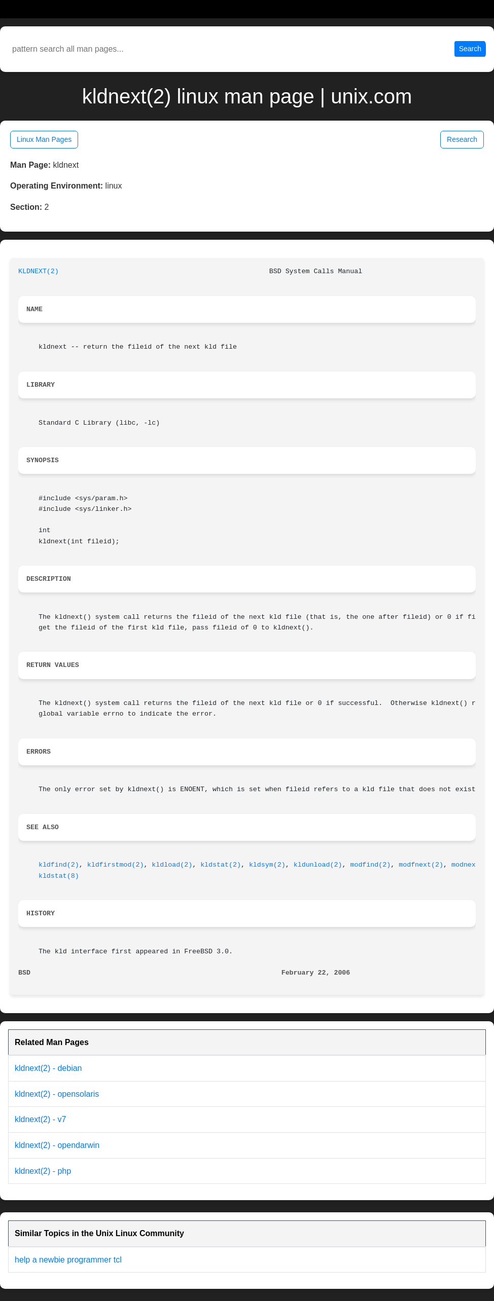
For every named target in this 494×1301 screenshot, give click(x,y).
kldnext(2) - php (43, 1171)
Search (470, 49)
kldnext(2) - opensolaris (57, 1094)
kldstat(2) (220, 865)
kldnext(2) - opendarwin (57, 1145)
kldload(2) (172, 865)
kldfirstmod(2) (115, 865)
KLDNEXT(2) (38, 271)
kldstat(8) (59, 876)
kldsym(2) (267, 865)
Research (462, 139)
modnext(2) (471, 865)
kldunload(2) (318, 865)
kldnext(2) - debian (48, 1068)
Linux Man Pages (44, 139)
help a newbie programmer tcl (68, 1259)
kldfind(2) (59, 865)
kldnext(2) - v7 (40, 1119)
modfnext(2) (421, 865)
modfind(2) (370, 865)
